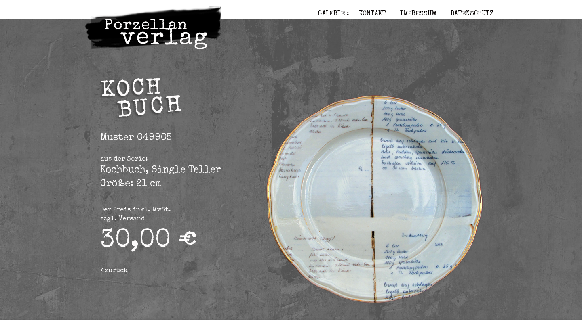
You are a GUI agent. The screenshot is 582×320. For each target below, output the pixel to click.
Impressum (418, 14)
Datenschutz (472, 14)
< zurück (114, 271)
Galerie (331, 14)
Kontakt (372, 14)
